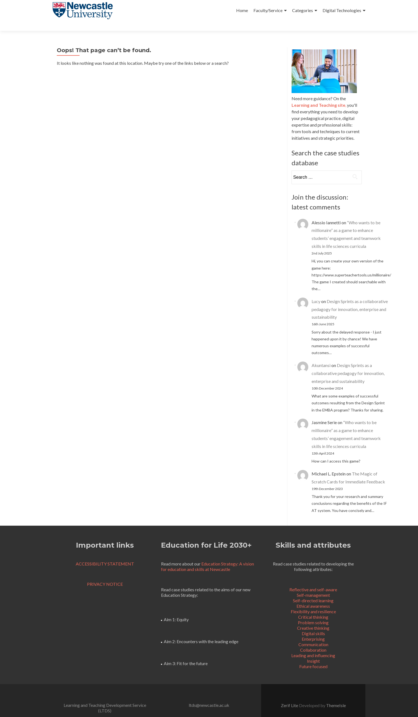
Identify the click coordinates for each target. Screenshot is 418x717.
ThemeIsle (336, 695)
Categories (302, 10)
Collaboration (313, 640)
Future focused (313, 656)
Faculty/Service (268, 10)
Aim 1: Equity (176, 609)
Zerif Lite (290, 695)
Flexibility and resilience (313, 601)
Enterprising (313, 629)
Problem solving (313, 612)
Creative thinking (313, 618)
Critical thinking (313, 607)
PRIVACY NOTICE (105, 574)
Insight (313, 651)
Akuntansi (321, 355)
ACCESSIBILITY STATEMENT (105, 553)
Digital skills (313, 623)
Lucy (316, 291)
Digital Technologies (342, 10)
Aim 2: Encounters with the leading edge (201, 631)
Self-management (313, 585)
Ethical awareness (313, 596)
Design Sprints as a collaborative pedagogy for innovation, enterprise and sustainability (350, 299)
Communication (313, 634)
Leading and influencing (313, 645)
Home (242, 10)
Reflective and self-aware (313, 579)
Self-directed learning (313, 590)
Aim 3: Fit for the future (186, 653)
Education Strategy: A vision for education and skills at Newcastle (207, 556)
